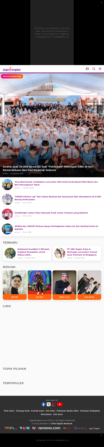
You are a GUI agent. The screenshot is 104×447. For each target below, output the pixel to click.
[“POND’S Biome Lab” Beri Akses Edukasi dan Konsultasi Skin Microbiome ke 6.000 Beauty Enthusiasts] (52, 199)
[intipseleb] (80, 428)
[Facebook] (43, 404)
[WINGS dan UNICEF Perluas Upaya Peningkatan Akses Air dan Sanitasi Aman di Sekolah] (52, 229)
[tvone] (46, 428)
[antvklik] (67, 428)
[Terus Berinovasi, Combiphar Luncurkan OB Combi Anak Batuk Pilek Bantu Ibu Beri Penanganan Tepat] (52, 184)
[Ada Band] (89, 285)
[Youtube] (60, 404)
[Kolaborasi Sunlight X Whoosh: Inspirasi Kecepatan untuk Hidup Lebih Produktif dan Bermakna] (27, 253)
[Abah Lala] (64, 285)
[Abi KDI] (15, 285)
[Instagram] (54, 404)
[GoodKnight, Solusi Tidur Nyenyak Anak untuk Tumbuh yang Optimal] (52, 214)
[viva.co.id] (10, 428)
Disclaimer (46, 414)
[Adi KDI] (40, 285)
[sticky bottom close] (101, 435)
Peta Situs (9, 411)
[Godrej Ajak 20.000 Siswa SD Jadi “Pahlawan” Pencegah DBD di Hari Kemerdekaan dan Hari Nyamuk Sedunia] (52, 125)
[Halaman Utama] (11, 69)
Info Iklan (50, 411)
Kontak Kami (37, 411)
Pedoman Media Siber (68, 411)
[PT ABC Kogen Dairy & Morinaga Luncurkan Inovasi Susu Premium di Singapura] (77, 253)
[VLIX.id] (25, 428)
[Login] (87, 69)
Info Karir (58, 414)
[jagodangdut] (94, 428)
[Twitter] (49, 404)
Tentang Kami (23, 411)
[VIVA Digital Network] (61, 423)
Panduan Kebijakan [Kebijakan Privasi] (90, 411)
